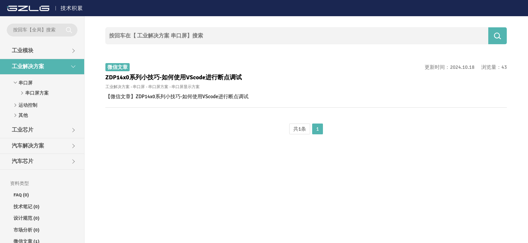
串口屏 (26, 83)
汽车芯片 (22, 161)
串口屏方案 (37, 93)
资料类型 (19, 183)
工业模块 (22, 50)
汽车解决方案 (28, 145)
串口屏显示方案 (185, 86)
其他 (23, 115)
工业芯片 (22, 130)
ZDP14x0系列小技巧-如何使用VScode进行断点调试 (173, 77)
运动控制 (28, 105)
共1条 (299, 129)
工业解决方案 (28, 66)
